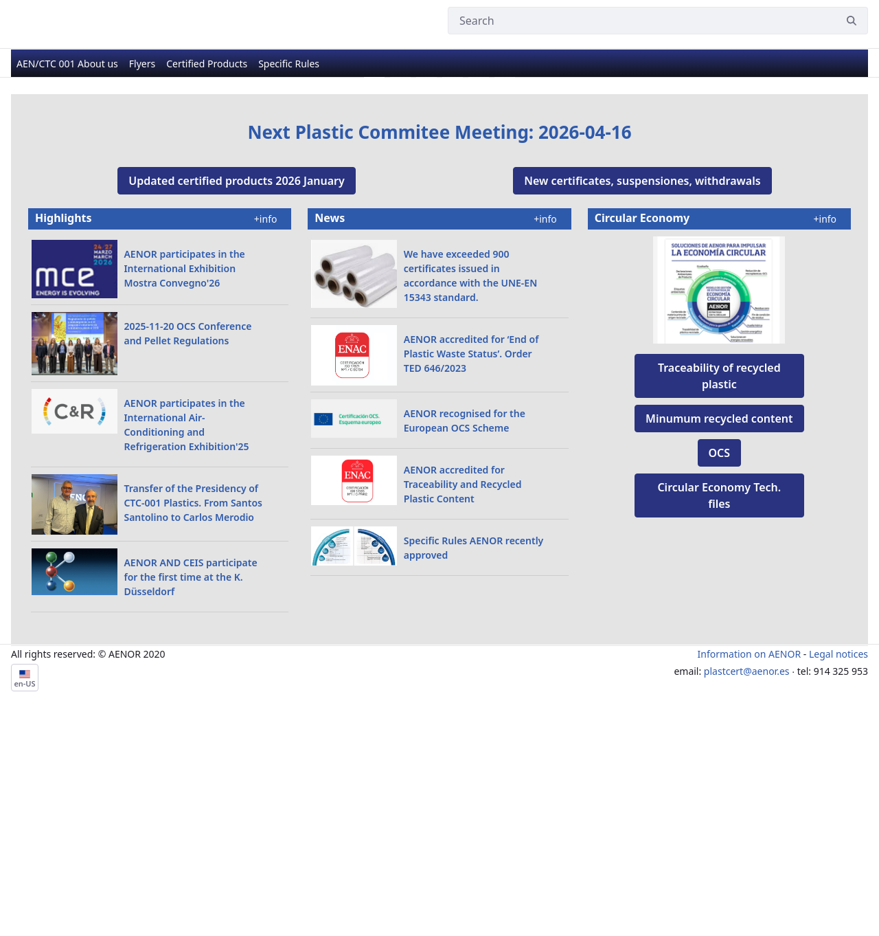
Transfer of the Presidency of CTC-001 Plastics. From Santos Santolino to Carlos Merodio (193, 711)
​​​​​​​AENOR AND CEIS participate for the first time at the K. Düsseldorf (190, 785)
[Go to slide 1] (374, 286)
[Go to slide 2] (400, 286)
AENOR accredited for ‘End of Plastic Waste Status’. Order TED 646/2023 (471, 562)
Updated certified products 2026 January (236, 389)
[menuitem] (67, 66)
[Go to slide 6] (504, 286)
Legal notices (838, 862)
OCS (720, 661)
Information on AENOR (749, 862)
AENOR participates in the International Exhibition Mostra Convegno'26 (184, 477)
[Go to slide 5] (478, 286)
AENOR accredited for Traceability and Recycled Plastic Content (463, 692)
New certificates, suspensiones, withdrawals (642, 389)
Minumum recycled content (719, 626)
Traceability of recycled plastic (719, 584)
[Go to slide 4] (452, 286)
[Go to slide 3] (426, 286)
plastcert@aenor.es (747, 879)
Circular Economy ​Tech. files (719, 704)
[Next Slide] (813, 190)
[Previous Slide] (66, 190)
